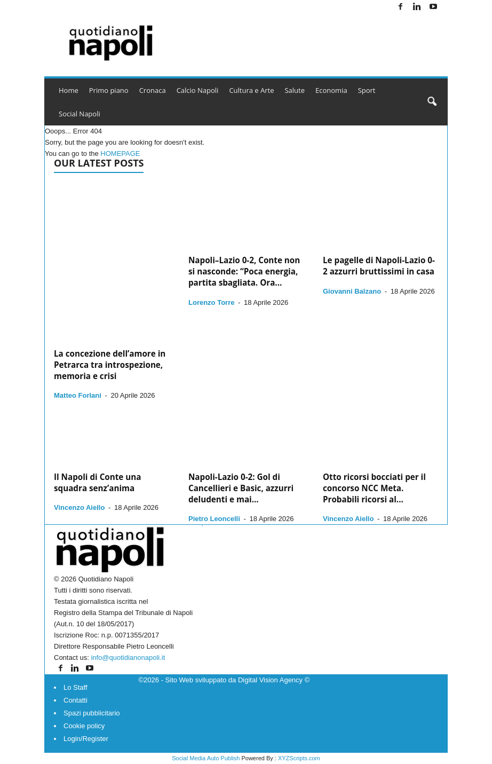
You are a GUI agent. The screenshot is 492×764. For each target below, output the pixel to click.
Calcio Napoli (198, 90)
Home (68, 90)
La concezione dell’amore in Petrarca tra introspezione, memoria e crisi (109, 364)
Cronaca (152, 90)
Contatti (76, 700)
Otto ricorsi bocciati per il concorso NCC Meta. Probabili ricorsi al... (374, 488)
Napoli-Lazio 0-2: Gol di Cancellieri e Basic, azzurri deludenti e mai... (240, 488)
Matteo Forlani (77, 395)
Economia (331, 90)
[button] (431, 102)
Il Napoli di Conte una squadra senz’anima (97, 482)
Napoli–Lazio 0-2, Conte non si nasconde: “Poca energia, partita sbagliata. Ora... (244, 271)
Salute (294, 90)
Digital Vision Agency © (274, 680)
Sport (367, 90)
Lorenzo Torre (211, 302)
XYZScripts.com (299, 758)
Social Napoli (79, 114)
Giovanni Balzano (352, 291)
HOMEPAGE (120, 153)
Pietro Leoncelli (214, 519)
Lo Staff (76, 687)
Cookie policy (84, 726)
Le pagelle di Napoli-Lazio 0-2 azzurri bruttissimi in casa (379, 266)
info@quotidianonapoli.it (128, 657)
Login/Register (86, 739)
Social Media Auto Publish (206, 758)
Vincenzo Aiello (79, 507)
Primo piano (109, 90)
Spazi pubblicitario (92, 713)
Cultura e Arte (251, 90)
